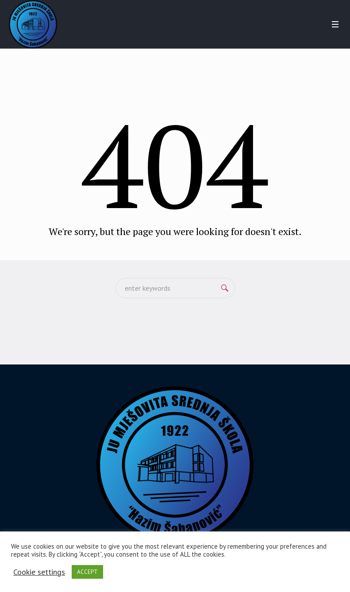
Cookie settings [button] (39, 572)
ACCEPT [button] (87, 572)
